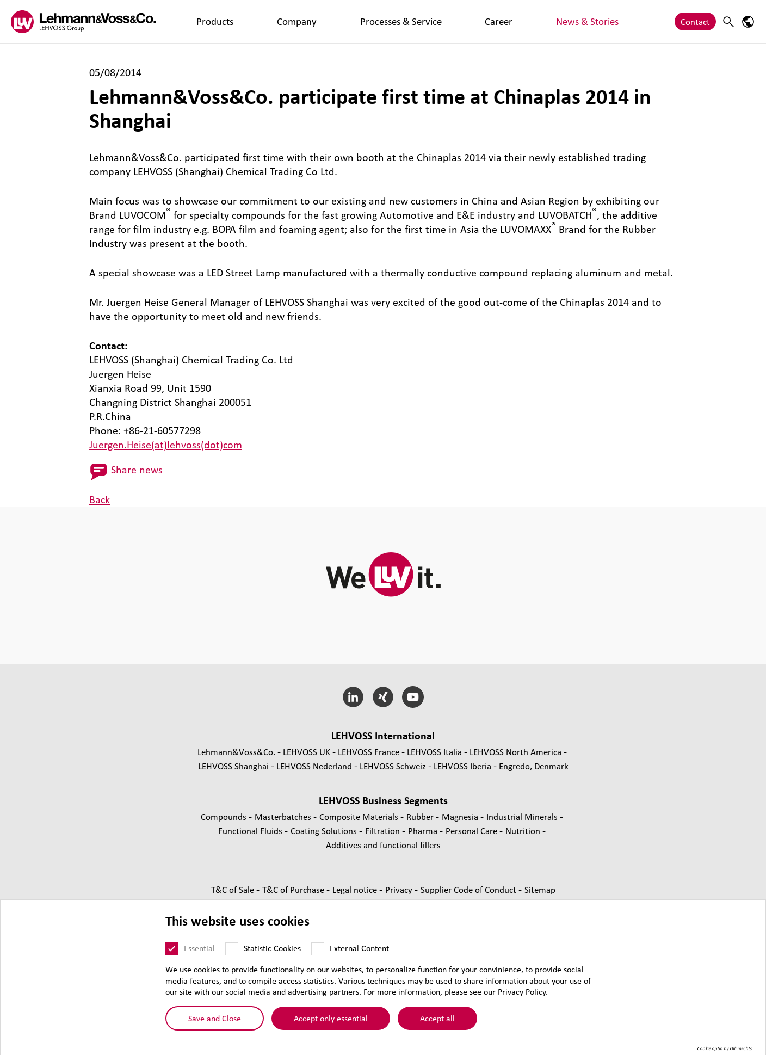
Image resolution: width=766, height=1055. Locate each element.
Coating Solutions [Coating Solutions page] (325, 830)
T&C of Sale (233, 889)
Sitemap (539, 889)
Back (99, 499)
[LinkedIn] (353, 697)
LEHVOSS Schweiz (393, 766)
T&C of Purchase (294, 889)
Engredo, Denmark (534, 766)
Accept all (437, 1023)
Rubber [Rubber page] (421, 816)
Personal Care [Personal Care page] (472, 830)
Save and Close (214, 1023)
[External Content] (317, 953)
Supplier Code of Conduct (469, 889)
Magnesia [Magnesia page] (461, 816)
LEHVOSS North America (515, 751)
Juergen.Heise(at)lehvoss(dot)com (165, 445)
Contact (695, 21)
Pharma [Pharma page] (424, 830)
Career (373, 21)
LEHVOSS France (368, 751)
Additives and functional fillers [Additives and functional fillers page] (383, 845)
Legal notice (355, 889)
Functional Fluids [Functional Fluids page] (251, 830)
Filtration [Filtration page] (383, 830)
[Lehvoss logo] (83, 21)
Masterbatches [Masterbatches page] (284, 816)
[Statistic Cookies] (231, 953)
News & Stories (426, 21)
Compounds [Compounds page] (225, 816)
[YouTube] (413, 697)
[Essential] (171, 953)
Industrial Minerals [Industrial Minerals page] (523, 816)
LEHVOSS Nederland (314, 766)
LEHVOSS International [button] (383, 736)
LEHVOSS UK (306, 751)
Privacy (400, 889)
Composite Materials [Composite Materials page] (359, 816)
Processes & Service (311, 21)
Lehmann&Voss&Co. (236, 751)
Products (197, 21)
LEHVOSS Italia (434, 751)
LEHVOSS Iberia (462, 766)
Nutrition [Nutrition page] (523, 830)
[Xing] (383, 697)
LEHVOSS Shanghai (233, 766)
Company (244, 21)
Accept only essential (331, 1023)
